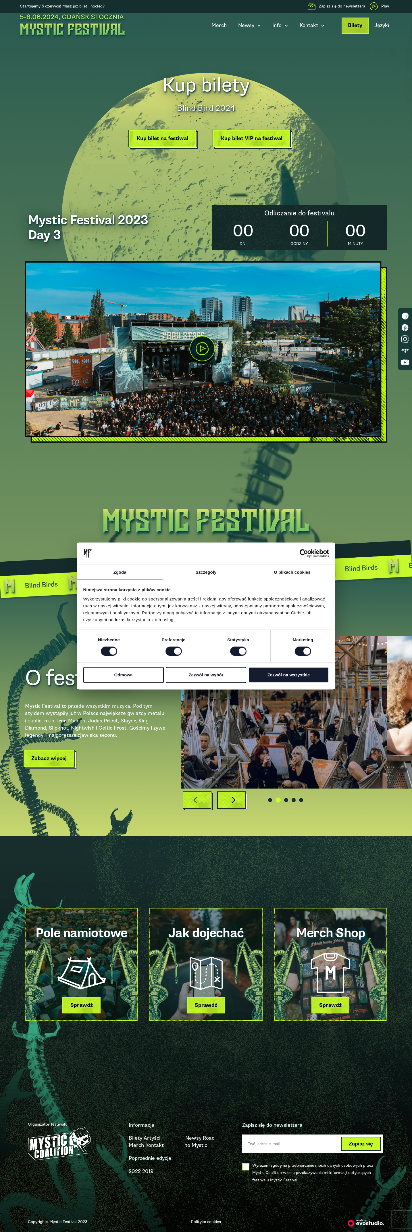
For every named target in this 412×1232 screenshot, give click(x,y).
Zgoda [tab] (119, 571)
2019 (147, 1171)
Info (280, 25)
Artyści (152, 1138)
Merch (219, 25)
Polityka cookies (206, 1221)
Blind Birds (53, 584)
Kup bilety (206, 82)
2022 (135, 1171)
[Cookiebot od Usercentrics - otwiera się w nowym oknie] (304, 553)
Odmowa (123, 675)
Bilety (355, 25)
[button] (159, 140)
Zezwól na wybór (206, 675)
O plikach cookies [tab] (292, 571)
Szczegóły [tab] (206, 571)
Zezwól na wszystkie (288, 675)
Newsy (249, 25)
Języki (381, 25)
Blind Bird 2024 (206, 106)
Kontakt (312, 25)
